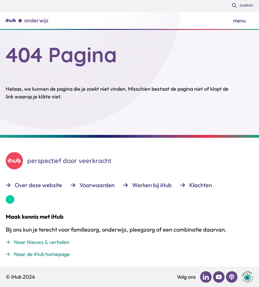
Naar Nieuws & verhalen (41, 242)
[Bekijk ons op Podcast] (231, 277)
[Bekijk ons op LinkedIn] (206, 277)
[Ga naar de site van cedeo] (247, 277)
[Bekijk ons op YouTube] (219, 277)
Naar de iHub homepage (42, 254)
